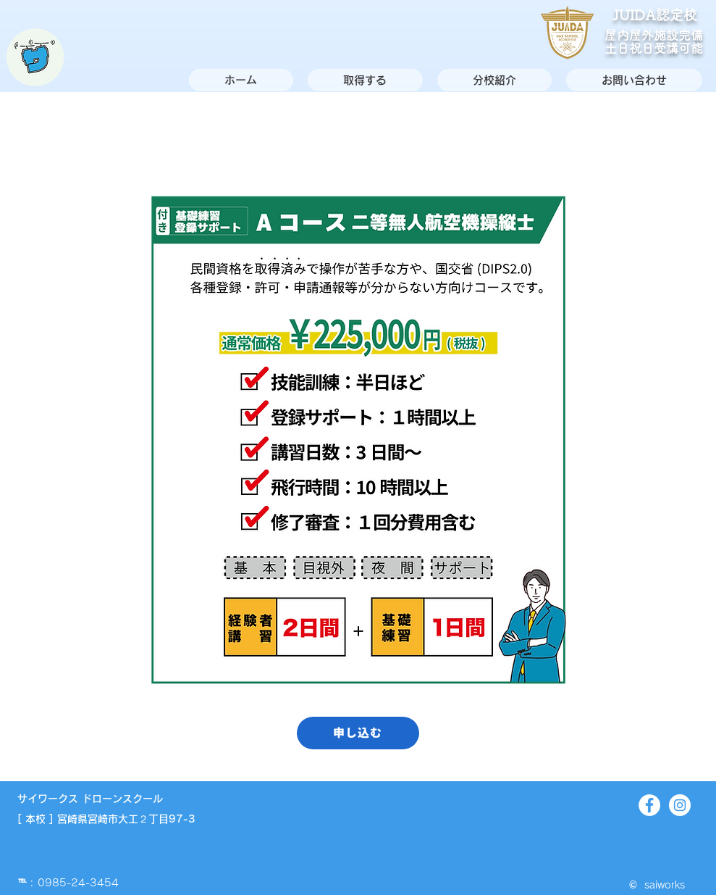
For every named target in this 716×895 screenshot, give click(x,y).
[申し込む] (358, 733)
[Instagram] (680, 805)
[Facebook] (649, 805)
